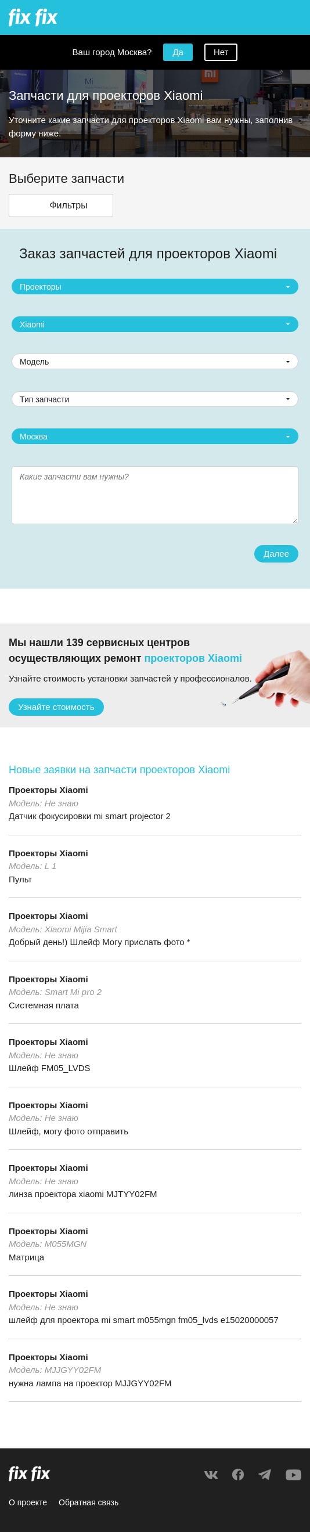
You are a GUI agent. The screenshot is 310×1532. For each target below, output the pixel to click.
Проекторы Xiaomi (48, 790)
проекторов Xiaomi (194, 658)
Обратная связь (88, 1502)
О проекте (28, 1502)
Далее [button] (276, 553)
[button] (61, 205)
